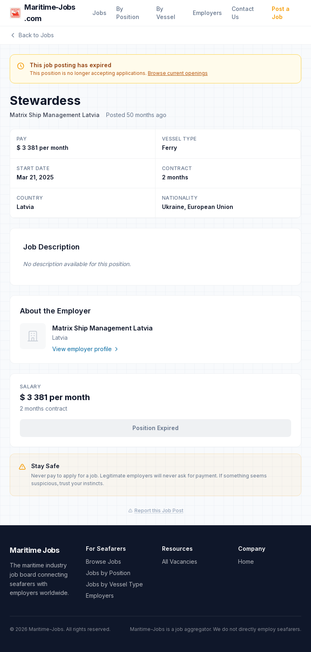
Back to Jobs (32, 35)
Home (246, 561)
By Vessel (165, 12)
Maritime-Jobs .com (42, 13)
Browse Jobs (103, 561)
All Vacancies (179, 561)
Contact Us (243, 12)
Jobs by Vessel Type (114, 584)
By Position (127, 12)
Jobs (99, 12)
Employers (207, 12)
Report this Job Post (155, 510)
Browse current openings (178, 73)
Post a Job (281, 12)
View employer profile (85, 348)
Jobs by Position (108, 572)
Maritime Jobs (34, 550)
